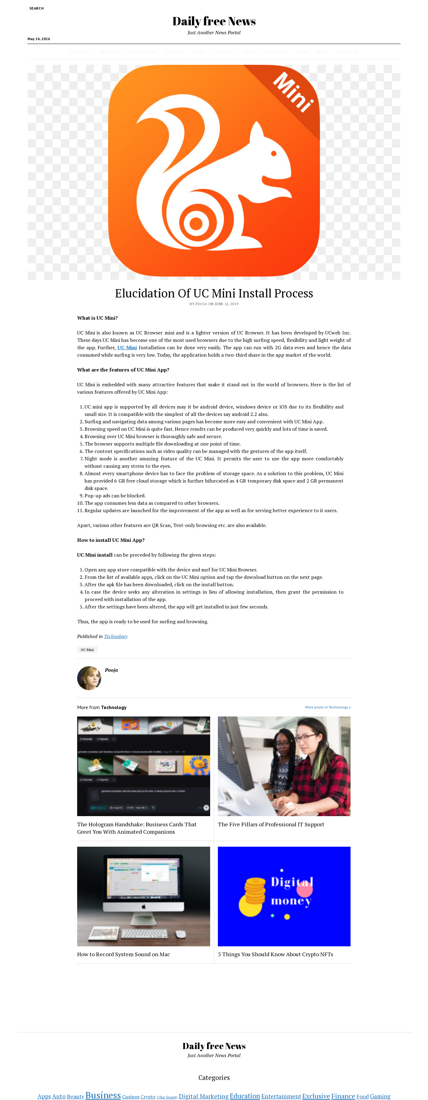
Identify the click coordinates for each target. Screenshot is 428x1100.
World (322, 51)
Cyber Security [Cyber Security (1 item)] (167, 1097)
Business (79, 51)
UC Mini (87, 649)
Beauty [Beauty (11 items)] (75, 1096)
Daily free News (214, 21)
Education (108, 51)
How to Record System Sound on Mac (123, 954)
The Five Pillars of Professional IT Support (271, 824)
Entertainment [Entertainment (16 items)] (281, 1096)
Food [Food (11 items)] (362, 1096)
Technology (277, 51)
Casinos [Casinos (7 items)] (130, 1096)
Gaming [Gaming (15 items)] (380, 1096)
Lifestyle (222, 51)
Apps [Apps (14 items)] (44, 1096)
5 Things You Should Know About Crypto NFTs (275, 954)
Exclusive (174, 51)
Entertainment (142, 51)
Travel (302, 51)
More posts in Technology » (328, 707)
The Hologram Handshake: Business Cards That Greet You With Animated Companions (137, 827)
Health (198, 51)
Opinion (249, 51)
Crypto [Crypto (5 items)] (148, 1097)
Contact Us (347, 51)
